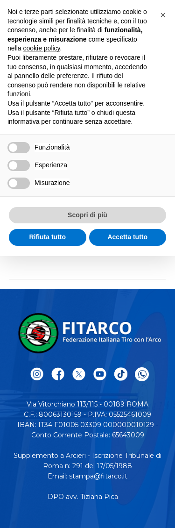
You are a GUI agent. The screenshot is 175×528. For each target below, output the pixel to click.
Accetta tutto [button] (127, 237)
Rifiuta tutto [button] (47, 237)
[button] (162, 14)
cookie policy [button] (41, 48)
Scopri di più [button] (87, 215)
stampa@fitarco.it (98, 476)
